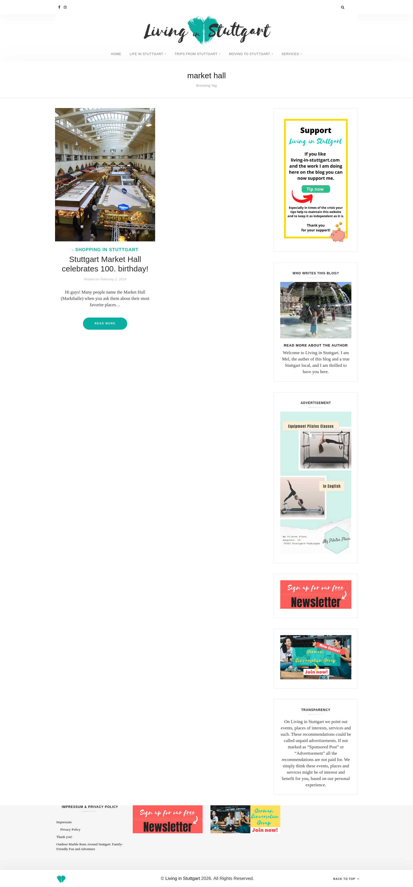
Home (110, 53)
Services (295, 53)
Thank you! (64, 836)
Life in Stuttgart (143, 53)
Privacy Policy (70, 829)
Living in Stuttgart (182, 878)
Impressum (64, 822)
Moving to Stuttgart (252, 53)
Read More (105, 323)
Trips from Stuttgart (196, 53)
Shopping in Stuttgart (107, 249)
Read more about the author (316, 345)
